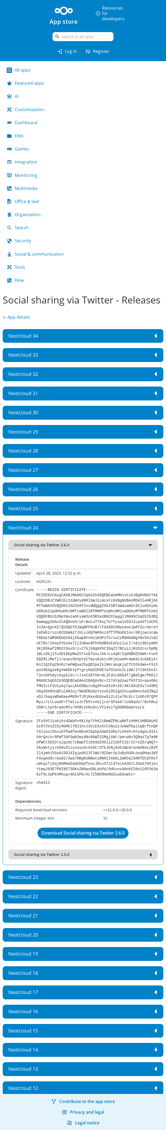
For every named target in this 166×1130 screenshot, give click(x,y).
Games (18, 149)
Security (19, 241)
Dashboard (22, 123)
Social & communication (35, 254)
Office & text (23, 201)
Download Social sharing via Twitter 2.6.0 (83, 833)
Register (97, 51)
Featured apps (25, 83)
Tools (16, 267)
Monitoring (22, 175)
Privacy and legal (83, 1112)
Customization (25, 109)
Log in (67, 51)
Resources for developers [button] (110, 13)
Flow (15, 280)
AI (12, 96)
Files (15, 136)
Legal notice (83, 1123)
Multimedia (22, 188)
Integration (22, 162)
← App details (16, 317)
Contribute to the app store (83, 1101)
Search (18, 228)
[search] (83, 36)
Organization (24, 214)
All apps (19, 70)
